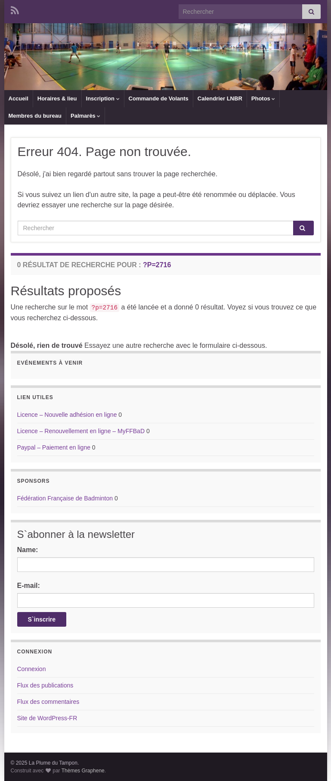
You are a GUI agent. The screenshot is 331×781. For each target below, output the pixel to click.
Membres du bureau (35, 115)
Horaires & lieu (57, 98)
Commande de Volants (159, 98)
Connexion (31, 668)
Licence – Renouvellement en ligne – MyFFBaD (81, 431)
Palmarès (85, 115)
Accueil (18, 98)
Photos (263, 98)
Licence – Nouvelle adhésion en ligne (67, 414)
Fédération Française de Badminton (65, 498)
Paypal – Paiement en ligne (53, 447)
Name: (27, 549)
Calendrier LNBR (220, 98)
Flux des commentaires (48, 701)
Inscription (103, 98)
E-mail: (28, 585)
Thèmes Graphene (83, 771)
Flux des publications (45, 685)
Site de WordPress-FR (47, 718)
